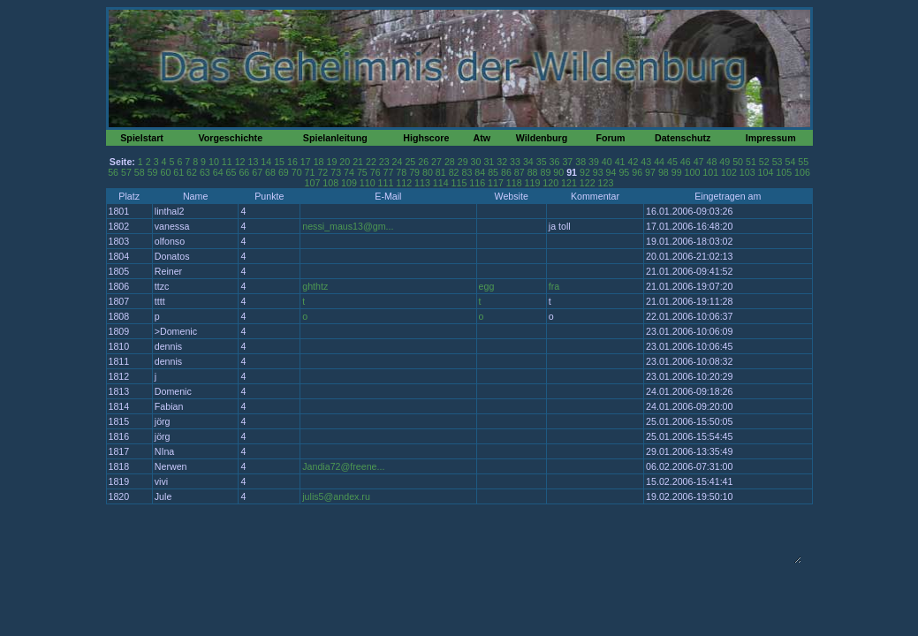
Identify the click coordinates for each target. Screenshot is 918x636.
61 (178, 172)
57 (126, 172)
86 (506, 172)
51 (751, 161)
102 (729, 172)
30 (476, 161)
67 (257, 172)
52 (764, 161)
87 (519, 172)
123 (606, 183)
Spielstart (141, 137)
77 (388, 172)
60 (165, 172)
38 (580, 161)
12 (240, 161)
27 (436, 161)
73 (335, 172)
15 (279, 161)
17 (305, 161)
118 (514, 183)
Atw (481, 137)
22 (371, 161)
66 (244, 172)
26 (423, 161)
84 (479, 172)
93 (598, 172)
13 (253, 161)
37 (567, 161)
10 (214, 161)
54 (790, 161)
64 (218, 172)
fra (554, 286)
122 (588, 183)
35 (541, 161)
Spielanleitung (335, 137)
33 (515, 161)
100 (693, 172)
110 (368, 183)
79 (414, 172)
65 (231, 172)
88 (532, 172)
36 (555, 161)
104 (766, 172)
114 (441, 183)
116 (477, 183)
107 (313, 183)
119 (533, 183)
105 (784, 172)
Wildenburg (542, 137)
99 (676, 172)
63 (205, 172)
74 (349, 172)
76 (375, 172)
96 (637, 172)
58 (139, 172)
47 (699, 161)
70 (297, 172)
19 (331, 161)
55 (803, 161)
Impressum (771, 137)
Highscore (426, 137)
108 (330, 183)
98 (663, 172)
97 (650, 172)
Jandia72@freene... (343, 466)
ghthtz (315, 286)
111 (386, 183)
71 (310, 172)
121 (569, 183)
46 (685, 161)
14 (266, 161)
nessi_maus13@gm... (347, 226)
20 (344, 161)
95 (623, 172)
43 (646, 161)
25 (410, 161)
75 (362, 172)
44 (659, 161)
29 (463, 161)
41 (620, 161)
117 (496, 183)
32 (502, 161)
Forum (610, 137)
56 (113, 172)
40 (607, 161)
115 (459, 183)
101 (710, 172)
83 (467, 172)
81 (441, 172)
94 (611, 172)
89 (545, 172)
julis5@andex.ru (336, 496)
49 (724, 161)
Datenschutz (682, 137)
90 (558, 172)
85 (493, 172)
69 (283, 172)
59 (153, 172)
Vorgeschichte (230, 137)
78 (401, 172)
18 (319, 161)
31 (488, 161)
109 (349, 183)
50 (737, 161)
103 (747, 172)
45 (672, 161)
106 (802, 172)
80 (427, 172)
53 (777, 161)
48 (711, 161)
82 (454, 172)
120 (550, 183)
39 (593, 161)
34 (528, 161)
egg (487, 286)
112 (404, 183)
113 (422, 183)
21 (358, 161)
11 (227, 161)
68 (270, 172)
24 (397, 161)
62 (191, 172)
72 (322, 172)
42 (633, 161)
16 (292, 161)
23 (384, 161)
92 (585, 172)
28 (449, 161)
